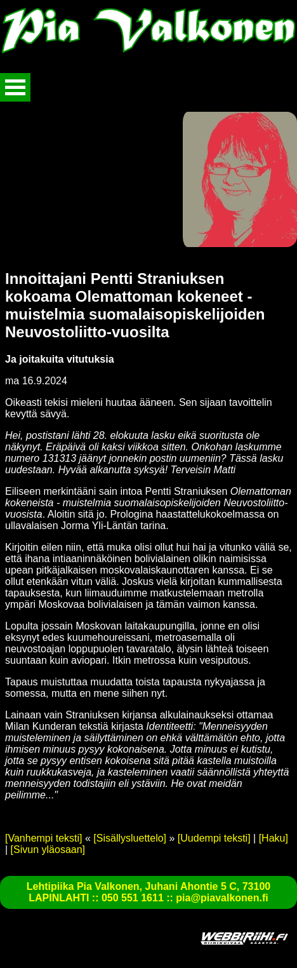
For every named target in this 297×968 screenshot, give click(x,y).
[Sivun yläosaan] (48, 849)
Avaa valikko (15, 87)
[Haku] (273, 838)
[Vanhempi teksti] (43, 838)
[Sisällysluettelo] (129, 838)
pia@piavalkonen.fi (222, 897)
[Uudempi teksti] (214, 838)
